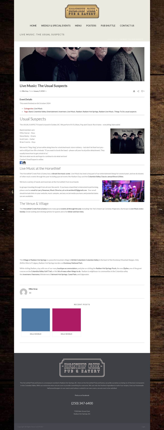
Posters (91, 25)
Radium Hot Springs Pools (106, 268)
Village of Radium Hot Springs (34, 260)
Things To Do (119, 111)
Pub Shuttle (108, 25)
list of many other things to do (69, 271)
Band (31, 111)
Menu (78, 25)
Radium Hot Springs (90, 111)
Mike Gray (25, 91)
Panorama (35, 274)
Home (33, 25)
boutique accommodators (67, 268)
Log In (143, 427)
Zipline (126, 268)
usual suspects (130, 111)
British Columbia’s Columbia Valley (85, 260)
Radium (79, 111)
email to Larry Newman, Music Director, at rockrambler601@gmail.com (59, 190)
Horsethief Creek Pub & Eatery (35, 209)
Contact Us (127, 25)
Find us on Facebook (82, 395)
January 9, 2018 (39, 91)
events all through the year (71, 209)
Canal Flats (72, 274)
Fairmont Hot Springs (59, 274)
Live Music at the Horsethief (40, 168)
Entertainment (52, 111)
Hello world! (35, 334)
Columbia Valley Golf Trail (41, 271)
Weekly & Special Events (55, 25)
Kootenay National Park (72, 263)
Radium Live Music (106, 111)
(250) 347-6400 (82, 403)
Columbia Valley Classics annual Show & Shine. (106, 176)
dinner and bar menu (76, 212)
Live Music (38, 108)
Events (115, 39)
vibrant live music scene (61, 173)
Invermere (62, 111)
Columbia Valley (39, 111)
